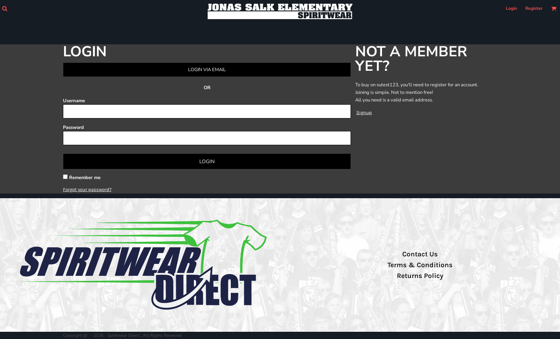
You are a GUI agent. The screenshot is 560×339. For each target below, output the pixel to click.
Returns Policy (420, 276)
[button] (4, 8)
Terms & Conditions (420, 265)
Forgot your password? (87, 189)
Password (73, 127)
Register (534, 8)
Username (74, 100)
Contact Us (420, 254)
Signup (364, 112)
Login (511, 8)
